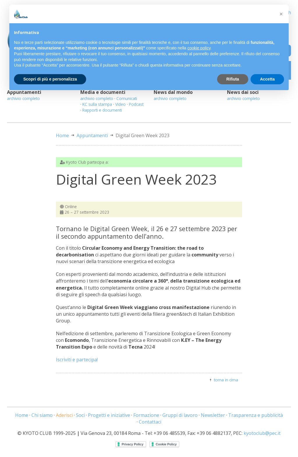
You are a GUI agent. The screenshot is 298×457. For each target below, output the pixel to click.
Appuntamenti (92, 135)
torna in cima (226, 380)
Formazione (146, 415)
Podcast (136, 104)
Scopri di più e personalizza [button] (50, 79)
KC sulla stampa (97, 104)
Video (120, 104)
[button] (281, 14)
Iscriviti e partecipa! (77, 359)
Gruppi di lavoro (180, 415)
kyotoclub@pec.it (262, 433)
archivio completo (23, 98)
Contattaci (150, 422)
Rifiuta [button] (232, 79)
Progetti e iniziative (109, 415)
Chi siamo (42, 415)
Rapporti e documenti (102, 110)
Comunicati (126, 98)
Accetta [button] (267, 79)
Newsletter (213, 415)
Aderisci (64, 415)
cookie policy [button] (198, 48)
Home (62, 135)
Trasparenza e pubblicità (255, 415)
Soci (80, 415)
